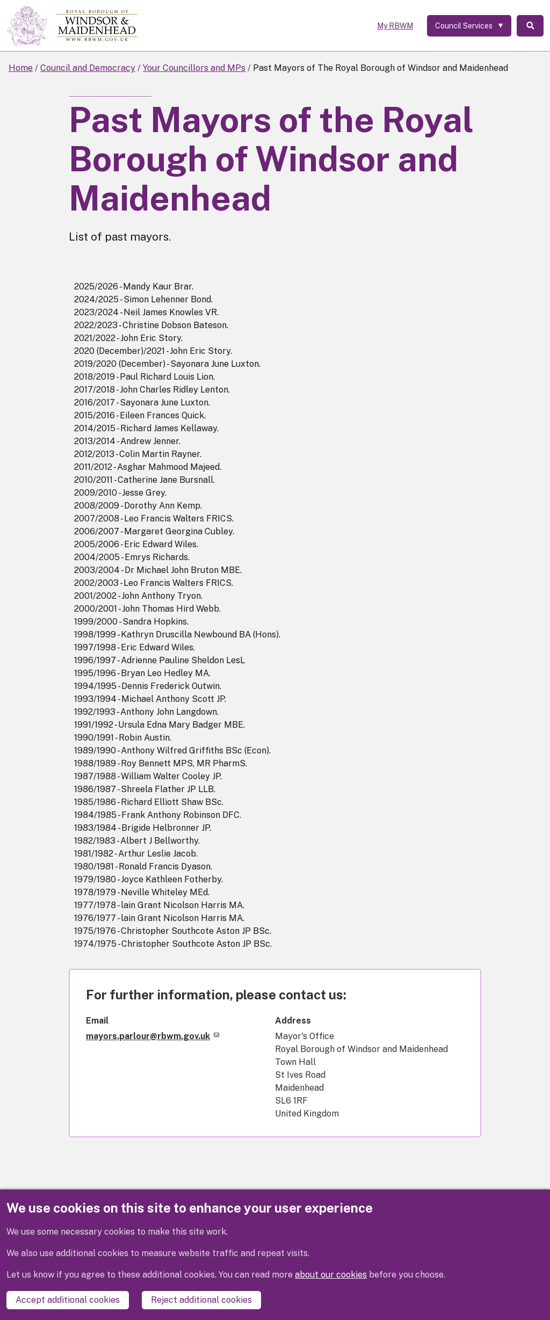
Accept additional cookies (68, 1300)
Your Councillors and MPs (194, 68)
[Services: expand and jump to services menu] (469, 26)
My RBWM (395, 25)
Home (21, 68)
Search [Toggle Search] (530, 26)
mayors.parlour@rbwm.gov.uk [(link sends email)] (152, 1036)
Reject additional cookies (201, 1300)
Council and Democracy (87, 68)
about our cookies (331, 1275)
